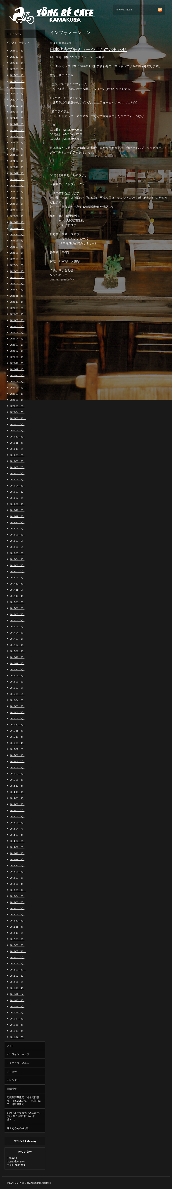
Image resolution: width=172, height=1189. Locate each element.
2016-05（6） (17, 694)
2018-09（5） (17, 528)
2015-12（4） (17, 724)
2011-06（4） (17, 1024)
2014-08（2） (17, 804)
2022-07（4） (17, 246)
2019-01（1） (17, 504)
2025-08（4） (17, 75)
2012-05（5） (17, 963)
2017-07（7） (17, 614)
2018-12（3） (17, 510)
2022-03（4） (17, 271)
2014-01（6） (17, 847)
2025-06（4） (17, 87)
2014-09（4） (17, 798)
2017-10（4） (17, 595)
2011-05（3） (17, 1030)
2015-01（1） (17, 779)
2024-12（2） (17, 118)
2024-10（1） (17, 130)
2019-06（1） (17, 473)
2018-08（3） (17, 534)
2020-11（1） (17, 369)
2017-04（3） (17, 632)
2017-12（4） (17, 583)
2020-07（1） (17, 393)
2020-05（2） (17, 406)
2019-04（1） (17, 485)
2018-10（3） (17, 522)
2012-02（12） (18, 975)
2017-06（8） (17, 620)
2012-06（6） (17, 957)
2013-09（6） (17, 871)
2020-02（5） (17, 424)
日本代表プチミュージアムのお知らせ (88, 49)
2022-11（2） (17, 228)
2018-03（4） (17, 565)
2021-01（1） (17, 357)
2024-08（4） (17, 142)
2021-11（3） (17, 295)
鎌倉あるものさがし (18, 1128)
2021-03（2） (17, 344)
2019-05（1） (17, 479)
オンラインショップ (18, 1054)
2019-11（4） (17, 442)
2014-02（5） (17, 841)
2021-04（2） (17, 338)
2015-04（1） (17, 767)
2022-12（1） (17, 222)
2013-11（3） (17, 859)
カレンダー (13, 1080)
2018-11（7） (17, 516)
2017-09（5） (17, 602)
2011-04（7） (17, 1037)
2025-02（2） (17, 105)
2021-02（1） (17, 350)
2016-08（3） (17, 681)
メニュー (12, 1071)
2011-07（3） (17, 1018)
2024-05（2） (17, 154)
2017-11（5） (17, 589)
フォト (10, 1045)
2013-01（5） (17, 914)
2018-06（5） (17, 546)
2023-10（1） (17, 179)
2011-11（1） (17, 994)
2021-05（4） (17, 332)
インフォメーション (18, 42)
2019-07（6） (17, 467)
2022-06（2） (17, 252)
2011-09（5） (17, 1006)
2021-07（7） (17, 320)
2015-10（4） (17, 736)
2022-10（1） (17, 234)
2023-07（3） (17, 185)
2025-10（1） (17, 62)
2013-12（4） (17, 853)
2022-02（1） (17, 277)
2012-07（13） (18, 951)
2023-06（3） (17, 191)
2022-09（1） (17, 240)
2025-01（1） (17, 112)
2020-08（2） (17, 387)
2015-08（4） (17, 743)
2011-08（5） (17, 1012)
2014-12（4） (17, 785)
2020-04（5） (17, 412)
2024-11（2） (17, 124)
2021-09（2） (17, 308)
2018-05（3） (17, 553)
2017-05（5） (17, 626)
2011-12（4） (17, 988)
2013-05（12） (18, 890)
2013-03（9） (17, 902)
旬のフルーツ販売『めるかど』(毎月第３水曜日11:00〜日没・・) (24, 1116)
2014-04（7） (17, 828)
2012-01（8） (17, 981)
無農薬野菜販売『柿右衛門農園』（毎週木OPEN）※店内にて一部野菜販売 (24, 1100)
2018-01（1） (17, 577)
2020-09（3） (17, 381)
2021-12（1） (17, 289)
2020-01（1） (17, 430)
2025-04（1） (17, 99)
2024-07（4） (17, 148)
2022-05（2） (17, 259)
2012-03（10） (18, 969)
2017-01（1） (17, 651)
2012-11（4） (17, 926)
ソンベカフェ (21, 1182)
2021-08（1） (17, 314)
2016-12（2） (17, 657)
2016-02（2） (17, 712)
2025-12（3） (17, 56)
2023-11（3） (17, 173)
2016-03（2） (17, 706)
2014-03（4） (17, 834)
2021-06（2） (17, 326)
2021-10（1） (17, 301)
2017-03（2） (17, 638)
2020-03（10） (18, 418)
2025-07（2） (17, 81)
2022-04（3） (17, 265)
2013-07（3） (17, 877)
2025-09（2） (17, 69)
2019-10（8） (17, 448)
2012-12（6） (17, 920)
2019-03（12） (18, 491)
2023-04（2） (17, 203)
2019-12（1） (17, 436)
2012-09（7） (17, 939)
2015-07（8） (17, 749)
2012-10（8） (17, 932)
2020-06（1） (17, 399)
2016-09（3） (17, 675)
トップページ (14, 33)
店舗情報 (12, 1088)
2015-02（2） (17, 773)
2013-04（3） (17, 896)
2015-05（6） (17, 761)
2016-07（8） (17, 687)
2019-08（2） (17, 461)
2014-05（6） (17, 822)
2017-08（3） (17, 608)
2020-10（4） (17, 375)
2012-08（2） (17, 945)
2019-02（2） (17, 497)
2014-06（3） (17, 816)
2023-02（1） (17, 216)
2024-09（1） (17, 136)
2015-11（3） (17, 730)
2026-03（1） (17, 50)
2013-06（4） (17, 883)
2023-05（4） (17, 197)
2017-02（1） (17, 645)
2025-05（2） (17, 93)
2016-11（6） (17, 663)
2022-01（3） (17, 283)
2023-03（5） (17, 210)
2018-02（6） (17, 571)
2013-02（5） (17, 908)
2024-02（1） (17, 161)
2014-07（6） (17, 810)
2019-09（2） (17, 455)
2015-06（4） (17, 755)
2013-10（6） (17, 865)
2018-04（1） (17, 559)
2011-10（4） (17, 1000)
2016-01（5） (17, 718)
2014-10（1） (17, 792)
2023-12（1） (17, 167)
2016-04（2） (17, 700)
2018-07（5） (17, 540)
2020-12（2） (17, 363)
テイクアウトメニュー (19, 1062)
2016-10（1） (17, 669)
